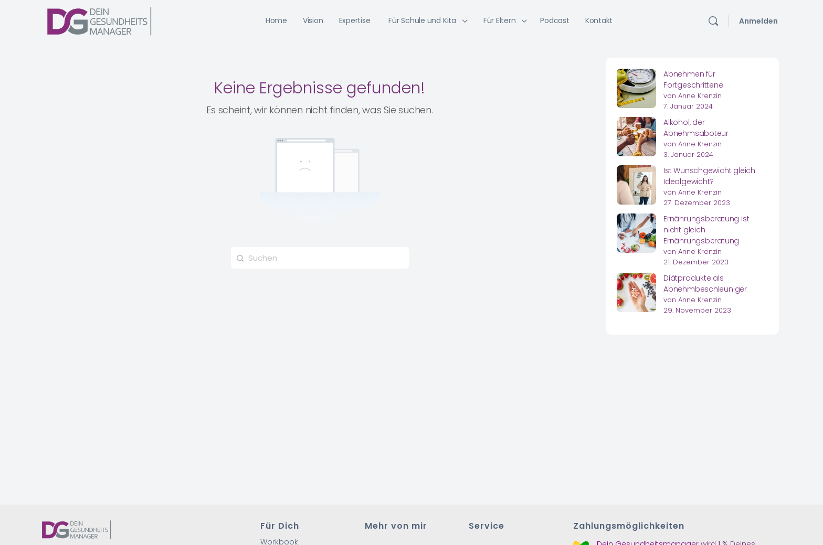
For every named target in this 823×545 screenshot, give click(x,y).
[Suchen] (713, 21)
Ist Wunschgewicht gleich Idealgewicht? (709, 176)
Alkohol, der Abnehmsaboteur (696, 127)
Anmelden (758, 21)
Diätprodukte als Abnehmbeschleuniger (705, 283)
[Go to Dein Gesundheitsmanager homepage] (99, 20)
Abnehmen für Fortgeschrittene (693, 79)
